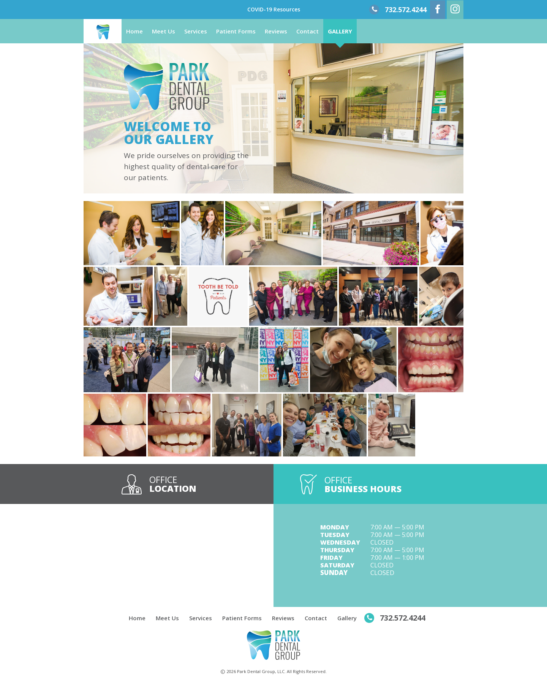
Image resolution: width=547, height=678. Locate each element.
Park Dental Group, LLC (261, 671)
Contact (307, 31)
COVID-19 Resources (273, 9)
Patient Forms (236, 31)
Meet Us (163, 31)
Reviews (276, 31)
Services (195, 31)
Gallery (340, 31)
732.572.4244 (406, 9)
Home (134, 31)
